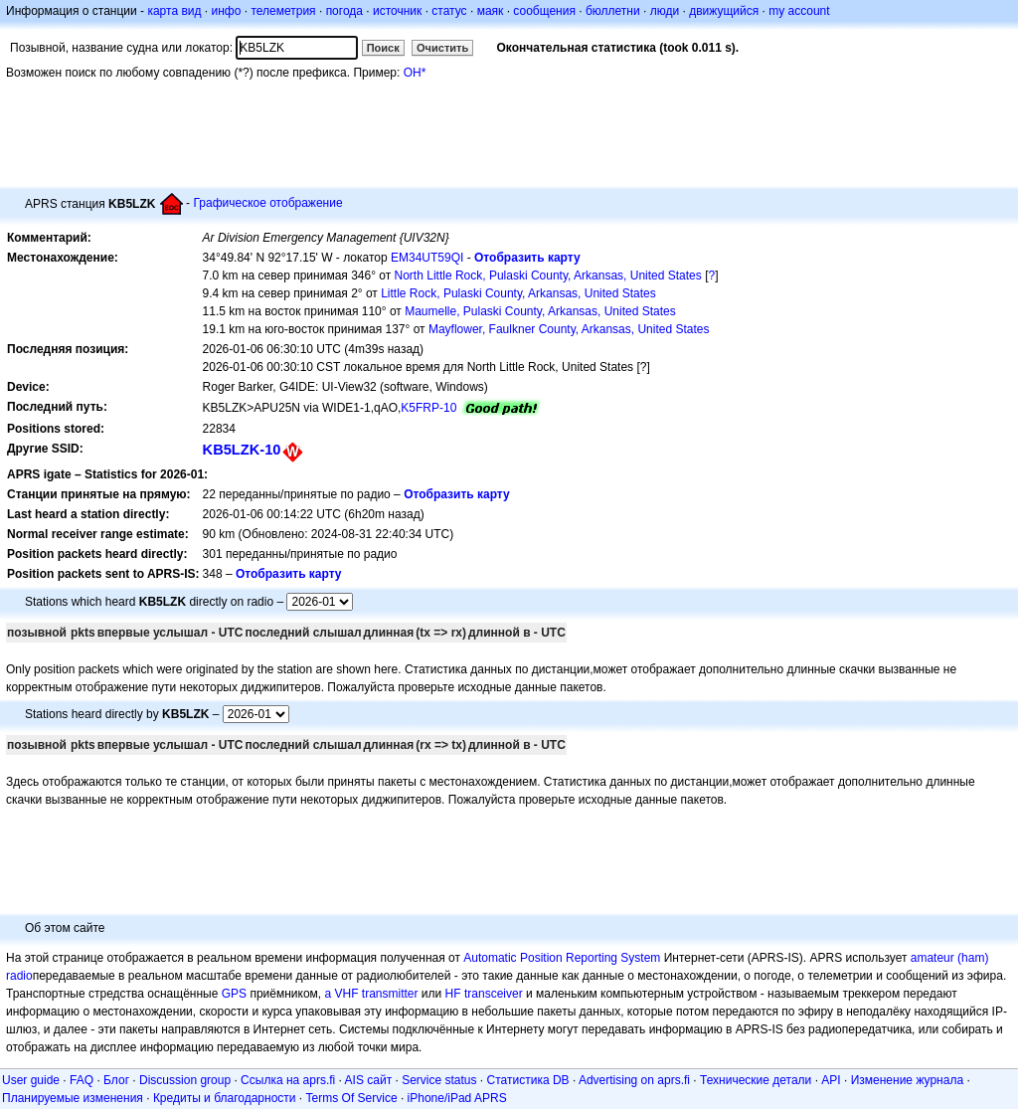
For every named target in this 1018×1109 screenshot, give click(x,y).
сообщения (544, 11)
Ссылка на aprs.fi (288, 1080)
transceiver (493, 994)
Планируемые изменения (72, 1098)
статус (448, 11)
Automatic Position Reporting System (561, 958)
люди (664, 11)
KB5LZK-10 (242, 450)
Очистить (442, 48)
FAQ (81, 1080)
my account (798, 11)
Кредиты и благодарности (224, 1098)
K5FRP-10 (428, 408)
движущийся (724, 11)
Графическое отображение (267, 203)
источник (397, 11)
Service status (439, 1080)
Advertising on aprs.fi (634, 1080)
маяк (490, 11)
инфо (226, 11)
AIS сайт (369, 1080)
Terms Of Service (352, 1098)
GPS (234, 994)
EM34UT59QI (427, 258)
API (830, 1080)
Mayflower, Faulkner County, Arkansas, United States (569, 329)
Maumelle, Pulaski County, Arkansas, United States (540, 311)
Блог (116, 1080)
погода (344, 11)
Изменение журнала (907, 1080)
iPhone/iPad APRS (457, 1098)
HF (453, 994)
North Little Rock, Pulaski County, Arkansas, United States (548, 275)
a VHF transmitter (372, 994)
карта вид (174, 11)
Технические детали (755, 1080)
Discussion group (185, 1080)
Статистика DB (528, 1080)
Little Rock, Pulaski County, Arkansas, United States (518, 293)
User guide (31, 1080)
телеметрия (283, 11)
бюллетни (613, 11)
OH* (415, 73)
